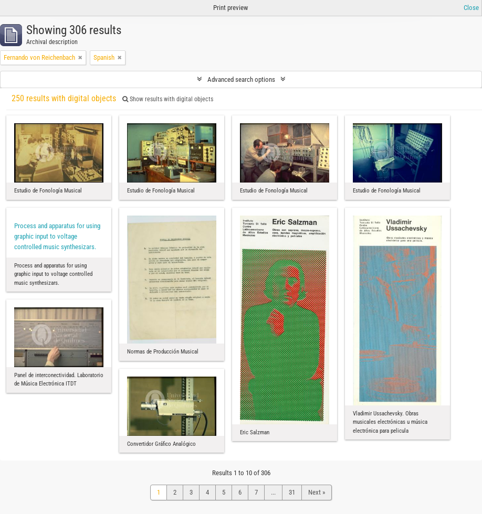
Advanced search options (241, 79)
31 (292, 492)
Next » (316, 492)
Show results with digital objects (167, 99)
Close (471, 8)
